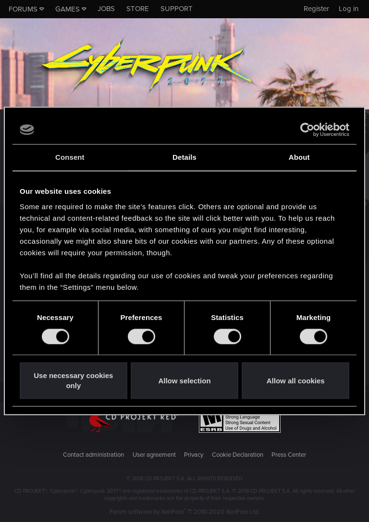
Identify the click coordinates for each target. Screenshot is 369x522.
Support (176, 8)
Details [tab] (184, 157)
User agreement (154, 455)
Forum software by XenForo (185, 512)
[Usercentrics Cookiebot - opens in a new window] (307, 129)
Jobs (106, 8)
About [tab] (299, 157)
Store (137, 8)
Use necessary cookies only (73, 381)
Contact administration (93, 455)
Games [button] (67, 9)
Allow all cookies (296, 381)
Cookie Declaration (237, 455)
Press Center (288, 455)
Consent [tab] (70, 157)
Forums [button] (23, 9)
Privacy (193, 455)
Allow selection (184, 381)
